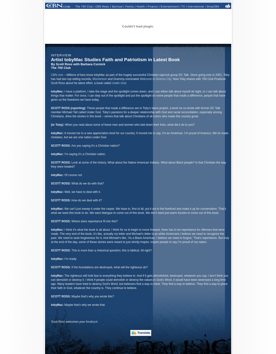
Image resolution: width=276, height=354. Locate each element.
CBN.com (57, 75)
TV (183, 6)
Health (141, 6)
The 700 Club (84, 6)
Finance (153, 6)
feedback (92, 321)
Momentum (99, 79)
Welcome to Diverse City (155, 79)
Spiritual (117, 6)
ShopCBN (213, 6)
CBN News (102, 6)
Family (129, 6)
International (196, 6)
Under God (119, 83)
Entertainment (170, 6)
